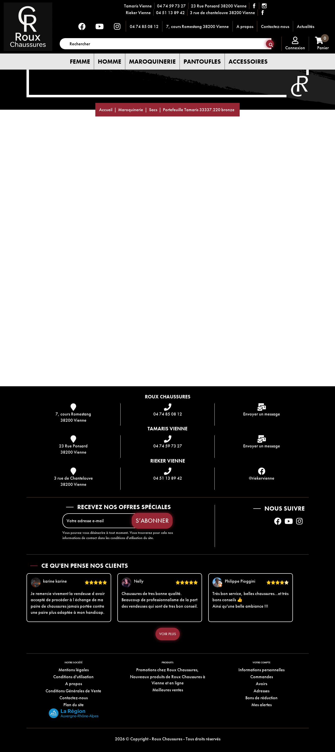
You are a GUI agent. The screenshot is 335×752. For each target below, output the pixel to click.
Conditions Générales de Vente (73, 691)
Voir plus (167, 633)
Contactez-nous (275, 26)
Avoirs (261, 683)
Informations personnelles (261, 670)
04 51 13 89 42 (170, 12)
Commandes (261, 676)
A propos (244, 26)
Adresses (261, 691)
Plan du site (73, 704)
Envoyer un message (261, 414)
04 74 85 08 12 (144, 26)
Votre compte (261, 662)
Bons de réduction (261, 697)
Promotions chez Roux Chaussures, (167, 670)
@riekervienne (261, 478)
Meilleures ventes (167, 690)
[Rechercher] (165, 43)
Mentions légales (73, 670)
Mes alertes (261, 704)
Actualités (305, 26)
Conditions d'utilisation (73, 676)
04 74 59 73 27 (171, 6)
